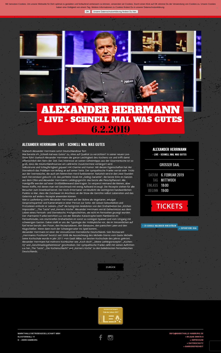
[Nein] (217, 8)
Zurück (110, 267)
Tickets (169, 206)
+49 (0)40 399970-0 (194, 336)
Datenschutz (196, 343)
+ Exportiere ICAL (188, 228)
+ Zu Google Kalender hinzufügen (159, 225)
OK (87, 11)
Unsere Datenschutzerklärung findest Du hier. (115, 11)
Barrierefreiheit (194, 346)
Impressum (197, 340)
